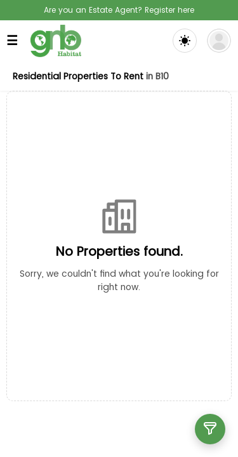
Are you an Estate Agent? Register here (119, 9)
